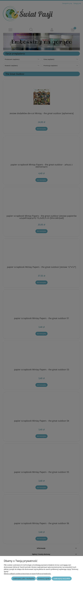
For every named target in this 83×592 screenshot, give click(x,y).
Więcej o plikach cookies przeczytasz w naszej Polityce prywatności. (27, 573)
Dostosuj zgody (44, 579)
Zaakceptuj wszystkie (61, 579)
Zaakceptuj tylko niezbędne (23, 579)
